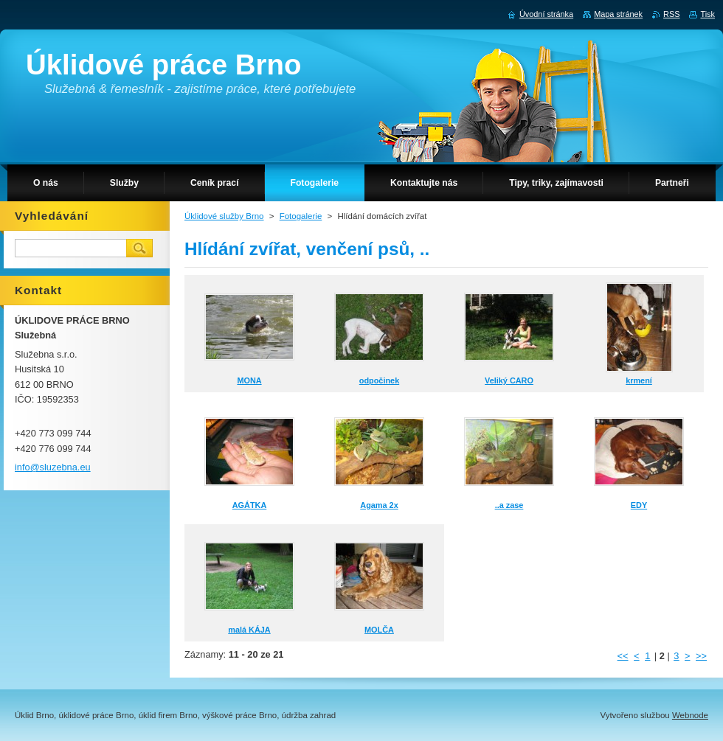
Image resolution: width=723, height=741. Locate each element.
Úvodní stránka (546, 14)
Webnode (690, 715)
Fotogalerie (301, 216)
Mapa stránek (618, 14)
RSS (671, 14)
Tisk (707, 14)
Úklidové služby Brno (224, 216)
